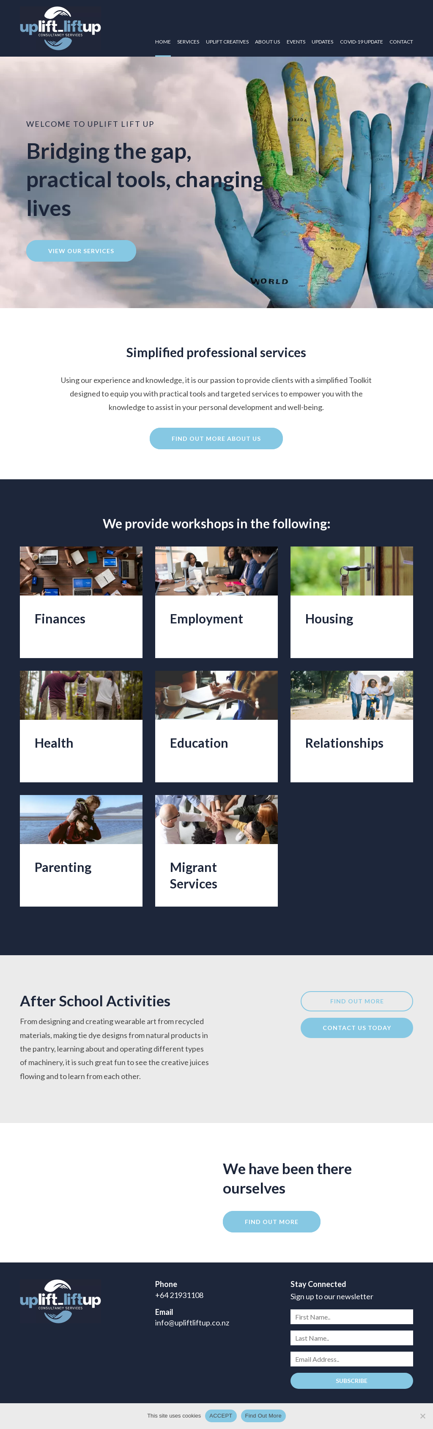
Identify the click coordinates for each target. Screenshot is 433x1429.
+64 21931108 (179, 1295)
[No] (422, 1416)
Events (296, 41)
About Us (267, 41)
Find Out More (263, 1416)
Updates (322, 41)
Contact (401, 41)
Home (163, 41)
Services (188, 41)
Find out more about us (216, 438)
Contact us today (357, 1027)
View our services (81, 250)
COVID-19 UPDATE (361, 41)
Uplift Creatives (227, 41)
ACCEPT (220, 1416)
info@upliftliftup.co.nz (192, 1322)
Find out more (357, 1001)
